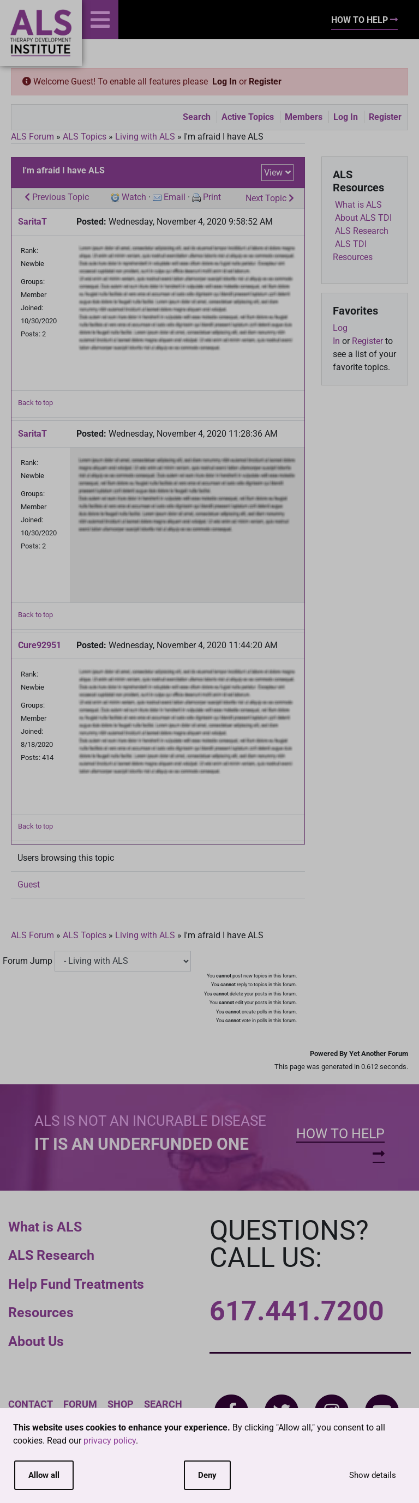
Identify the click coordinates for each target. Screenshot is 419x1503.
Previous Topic (57, 197)
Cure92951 (39, 645)
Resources (41, 1312)
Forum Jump (27, 961)
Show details (372, 1475)
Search (197, 117)
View (273, 172)
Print (212, 197)
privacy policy (109, 1440)
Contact (30, 1404)
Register (265, 81)
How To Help (364, 20)
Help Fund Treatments (76, 1284)
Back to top (35, 403)
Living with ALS (145, 136)
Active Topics (248, 117)
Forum (80, 1404)
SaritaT (32, 221)
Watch (134, 197)
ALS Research (51, 1255)
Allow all (43, 1475)
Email (174, 197)
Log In (224, 81)
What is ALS (45, 1227)
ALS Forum (33, 136)
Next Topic (270, 198)
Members (303, 117)
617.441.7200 (297, 1311)
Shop (120, 1404)
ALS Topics (84, 136)
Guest (28, 884)
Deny (207, 1475)
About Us (36, 1341)
